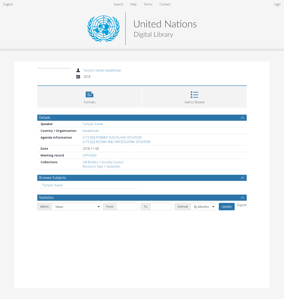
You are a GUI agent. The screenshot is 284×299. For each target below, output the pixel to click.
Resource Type (93, 166)
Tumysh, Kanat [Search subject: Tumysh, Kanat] (52, 185)
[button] (89, 96)
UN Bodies (90, 162)
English (8, 4)
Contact (165, 4)
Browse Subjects (52, 177)
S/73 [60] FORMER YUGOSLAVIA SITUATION (112, 137)
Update (227, 206)
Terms (148, 4)
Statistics (46, 197)
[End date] (161, 206)
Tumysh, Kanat (93, 70)
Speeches (113, 166)
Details (44, 117)
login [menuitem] (277, 4)
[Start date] (127, 206)
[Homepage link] (142, 27)
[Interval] (202, 206)
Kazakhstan (113, 70)
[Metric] (76, 206)
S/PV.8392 (90, 155)
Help (133, 4)
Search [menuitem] (118, 4)
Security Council (112, 162)
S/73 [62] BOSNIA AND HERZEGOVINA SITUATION (116, 142)
